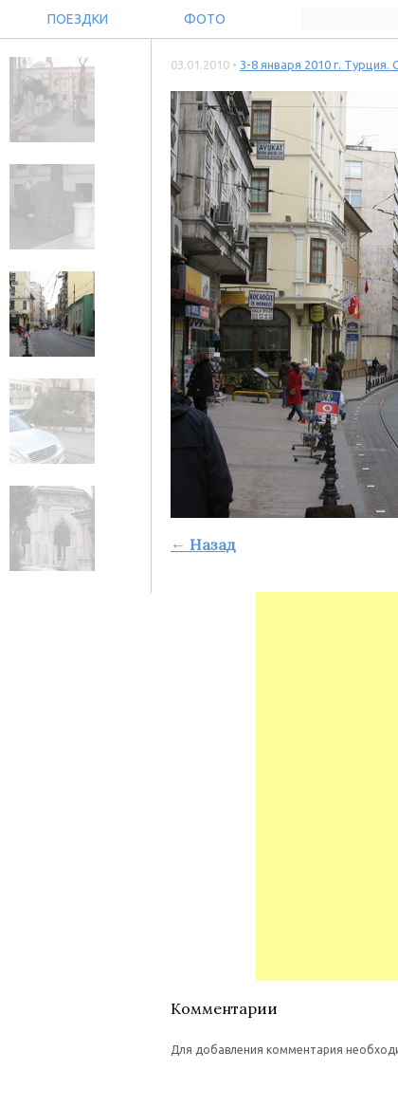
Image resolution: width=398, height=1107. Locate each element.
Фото (205, 19)
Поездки (77, 19)
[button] (186, 1087)
